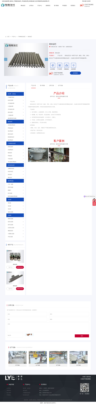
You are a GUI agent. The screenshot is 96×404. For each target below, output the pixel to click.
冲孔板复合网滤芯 (12, 161)
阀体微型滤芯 (11, 137)
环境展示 (64, 5)
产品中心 (39, 5)
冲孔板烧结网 (11, 103)
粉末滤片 (10, 174)
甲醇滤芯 (10, 155)
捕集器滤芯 (10, 230)
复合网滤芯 (10, 131)
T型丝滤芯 (10, 158)
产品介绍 (33, 85)
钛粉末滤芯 (10, 171)
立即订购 (51, 85)
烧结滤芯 (25, 390)
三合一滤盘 (10, 184)
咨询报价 (75, 73)
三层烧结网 (10, 115)
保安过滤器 (10, 221)
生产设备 (60, 85)
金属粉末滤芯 (11, 168)
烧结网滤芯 (10, 140)
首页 (8, 36)
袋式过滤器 (10, 224)
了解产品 (10, 267)
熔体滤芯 (30, 36)
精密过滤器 (10, 218)
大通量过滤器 (11, 233)
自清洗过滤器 (11, 227)
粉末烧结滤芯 (26, 395)
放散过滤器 (10, 212)
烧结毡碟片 (10, 112)
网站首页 (23, 5)
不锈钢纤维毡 (11, 97)
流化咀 (9, 209)
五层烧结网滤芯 (11, 125)
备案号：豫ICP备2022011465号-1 (48, 402)
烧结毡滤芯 (10, 134)
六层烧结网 (10, 106)
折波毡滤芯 (10, 146)
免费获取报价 (20, 267)
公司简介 (31, 5)
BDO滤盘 (10, 193)
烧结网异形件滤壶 (12, 118)
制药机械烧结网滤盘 (12, 196)
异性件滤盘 (10, 187)
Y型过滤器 (10, 236)
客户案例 (56, 5)
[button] (46, 59)
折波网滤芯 (10, 149)
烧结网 (88, 1)
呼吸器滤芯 (10, 128)
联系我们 (73, 5)
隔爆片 (9, 190)
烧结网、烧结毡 (26, 388)
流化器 (9, 206)
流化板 (9, 203)
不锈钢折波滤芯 (22, 36)
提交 (82, 335)
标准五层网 (10, 100)
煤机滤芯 (10, 177)
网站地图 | (84, 1)
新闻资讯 (48, 5)
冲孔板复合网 (11, 109)
